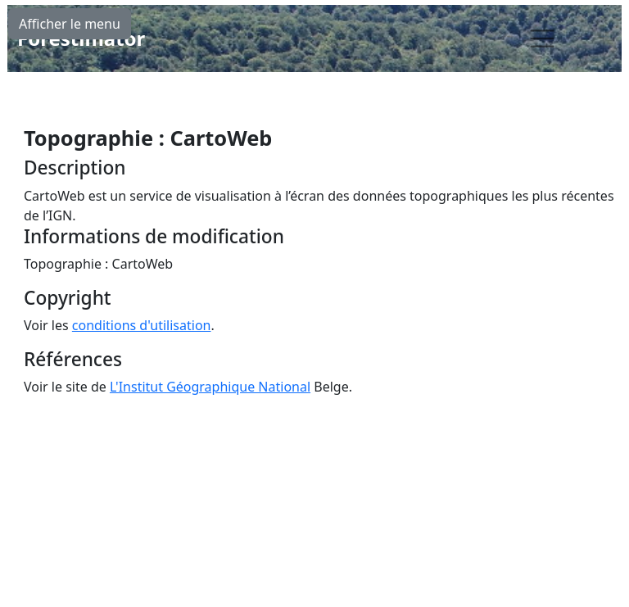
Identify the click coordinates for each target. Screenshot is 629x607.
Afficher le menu (69, 24)
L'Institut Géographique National (210, 387)
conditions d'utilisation (141, 325)
